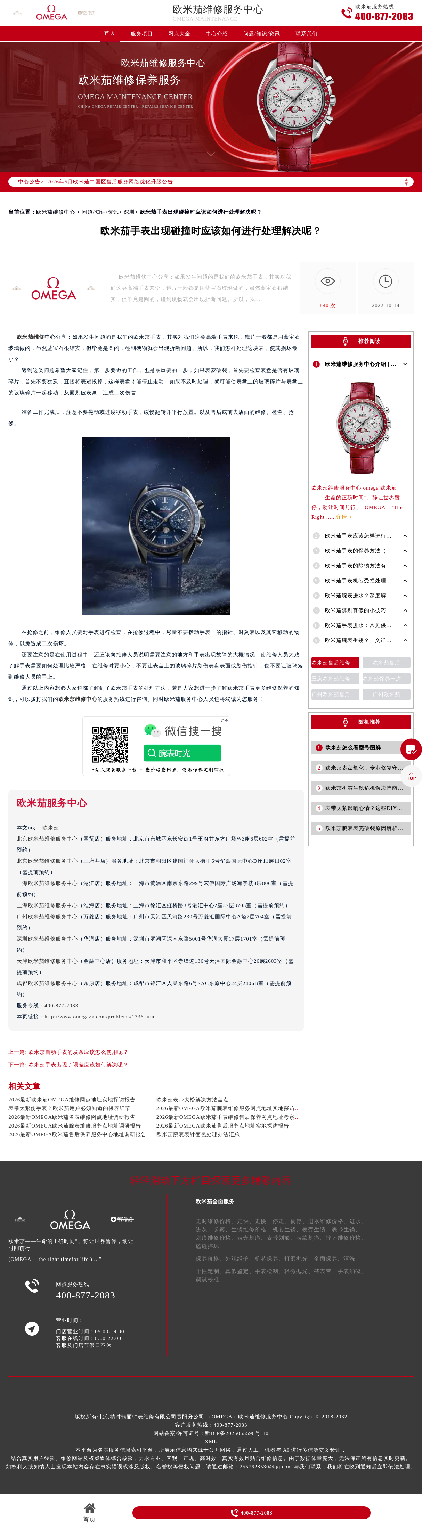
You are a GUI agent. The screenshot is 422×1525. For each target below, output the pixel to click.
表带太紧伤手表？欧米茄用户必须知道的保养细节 (69, 1108)
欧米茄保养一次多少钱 (386, 677)
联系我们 (306, 33)
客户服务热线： (211, 1425)
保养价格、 (210, 1259)
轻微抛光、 (299, 1271)
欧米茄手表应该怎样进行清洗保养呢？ (372, 534)
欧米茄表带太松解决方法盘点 (192, 1099)
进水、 (358, 1221)
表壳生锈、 (317, 1229)
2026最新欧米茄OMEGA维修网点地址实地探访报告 (72, 1099)
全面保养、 (328, 1259)
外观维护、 (240, 1259)
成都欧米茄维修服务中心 (47, 983)
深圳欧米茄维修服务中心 (47, 939)
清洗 (349, 1259)
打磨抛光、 (299, 1259)
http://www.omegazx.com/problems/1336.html (100, 1016)
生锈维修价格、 (252, 1229)
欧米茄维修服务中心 (218, 9)
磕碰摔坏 (207, 1246)
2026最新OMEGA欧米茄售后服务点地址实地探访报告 (222, 1126)
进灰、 (204, 1229)
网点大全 (179, 33)
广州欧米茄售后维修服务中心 (335, 693)
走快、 (246, 1221)
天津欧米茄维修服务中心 (47, 961)
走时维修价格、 (216, 1221)
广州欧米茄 (386, 693)
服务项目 (142, 33)
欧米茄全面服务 (215, 1201)
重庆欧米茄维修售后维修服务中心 (335, 677)
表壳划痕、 (252, 1238)
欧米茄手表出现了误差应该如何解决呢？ (79, 1064)
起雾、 (222, 1229)
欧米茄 (50, 827)
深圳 (129, 212)
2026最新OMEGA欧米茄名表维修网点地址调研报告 (72, 1117)
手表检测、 (269, 1271)
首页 (109, 33)
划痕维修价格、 (216, 1238)
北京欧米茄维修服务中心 (47, 839)
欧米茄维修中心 (55, 212)
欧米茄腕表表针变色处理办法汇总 (198, 1134)
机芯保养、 (269, 1259)
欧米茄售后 (386, 661)
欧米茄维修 (30, 337)
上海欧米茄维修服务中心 (47, 883)
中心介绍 (217, 33)
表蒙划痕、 (311, 1238)
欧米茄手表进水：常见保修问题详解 (369, 624)
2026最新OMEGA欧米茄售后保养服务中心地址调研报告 (77, 1134)
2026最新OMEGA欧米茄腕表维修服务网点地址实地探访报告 (231, 1108)
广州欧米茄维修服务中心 (47, 916)
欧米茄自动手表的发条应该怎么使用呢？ (79, 1052)
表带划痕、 (281, 1238)
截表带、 (326, 1271)
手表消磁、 (352, 1271)
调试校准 (207, 1279)
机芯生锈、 (287, 1229)
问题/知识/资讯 (261, 33)
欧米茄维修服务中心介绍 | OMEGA (369, 363)
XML (211, 1441)
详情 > (344, 515)
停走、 (281, 1221)
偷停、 (299, 1221)
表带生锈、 (346, 1229)
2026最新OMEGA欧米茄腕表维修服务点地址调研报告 (74, 1126)
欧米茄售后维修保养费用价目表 (335, 661)
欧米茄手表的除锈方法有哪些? (362, 564)
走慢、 (264, 1221)
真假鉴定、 (240, 1271)
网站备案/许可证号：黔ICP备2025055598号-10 (211, 1433)
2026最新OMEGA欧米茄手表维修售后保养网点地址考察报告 (231, 1117)
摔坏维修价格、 (346, 1238)
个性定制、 (210, 1271)
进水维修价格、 (328, 1221)
